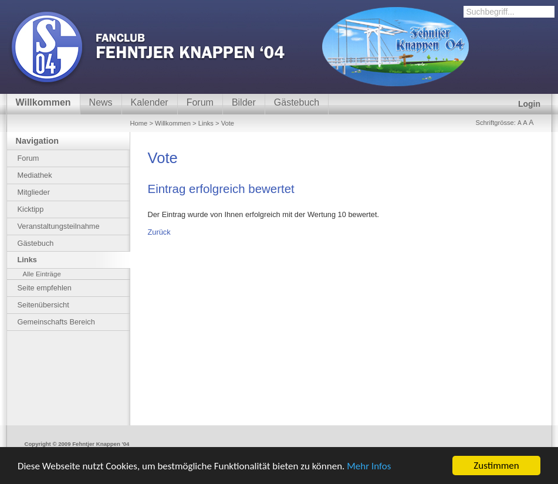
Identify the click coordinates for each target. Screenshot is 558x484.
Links (206, 123)
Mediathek (35, 175)
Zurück (159, 232)
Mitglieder (34, 192)
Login (529, 104)
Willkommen (43, 102)
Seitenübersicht (43, 304)
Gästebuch (296, 102)
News (101, 102)
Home (139, 123)
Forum (200, 102)
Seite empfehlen (45, 287)
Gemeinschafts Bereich (56, 321)
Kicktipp (31, 209)
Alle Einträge (42, 273)
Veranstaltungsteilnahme (59, 226)
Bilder (244, 102)
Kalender (149, 102)
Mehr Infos (369, 466)
